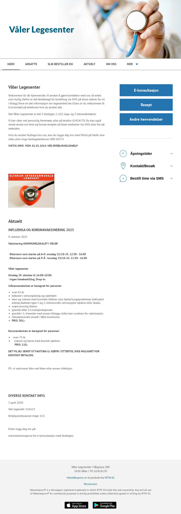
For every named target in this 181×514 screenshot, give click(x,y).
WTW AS (110, 477)
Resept (146, 104)
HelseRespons (75, 477)
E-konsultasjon (146, 90)
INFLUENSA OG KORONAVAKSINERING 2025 (41, 230)
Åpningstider (136, 153)
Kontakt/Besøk (137, 166)
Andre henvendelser (146, 119)
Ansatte (31, 64)
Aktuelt (89, 64)
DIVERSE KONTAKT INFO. (26, 395)
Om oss (111, 64)
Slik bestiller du (60, 64)
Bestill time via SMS (142, 178)
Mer (130, 64)
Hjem (10, 64)
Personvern (90, 484)
